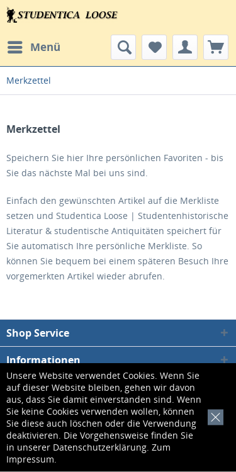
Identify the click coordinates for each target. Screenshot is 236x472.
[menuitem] (33, 47)
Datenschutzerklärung (100, 447)
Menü (34, 45)
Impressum (30, 459)
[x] (213, 416)
